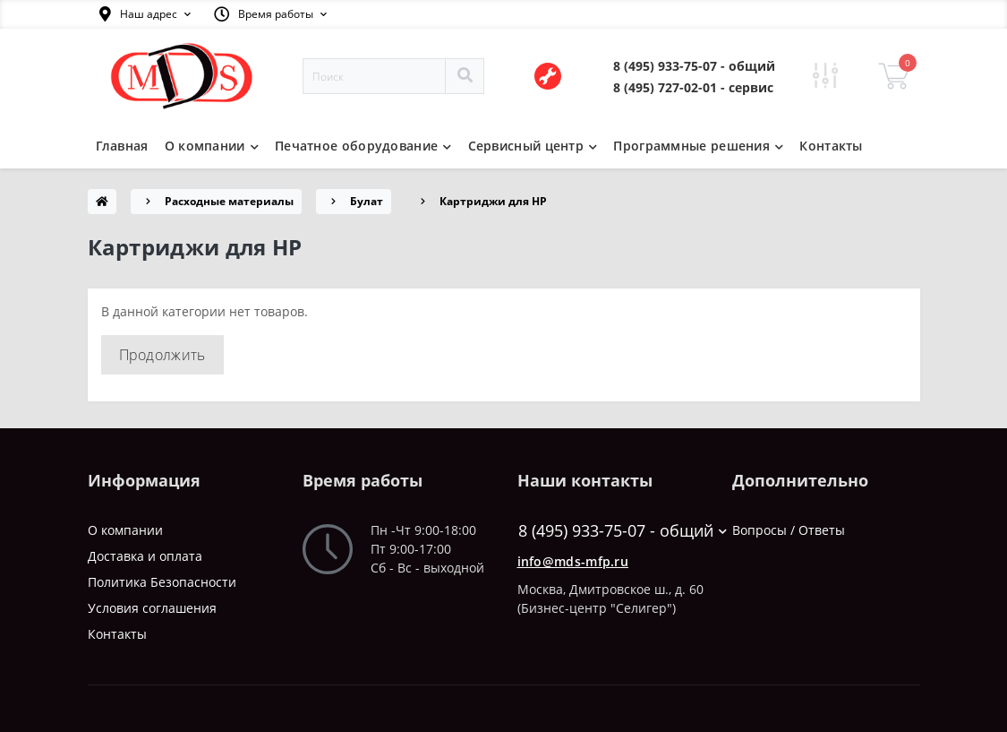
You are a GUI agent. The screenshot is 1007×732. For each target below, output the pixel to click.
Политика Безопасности (162, 581)
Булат (366, 201)
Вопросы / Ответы (788, 529)
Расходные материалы (229, 201)
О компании (125, 529)
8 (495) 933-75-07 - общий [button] (611, 531)
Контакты (830, 145)
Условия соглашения (152, 607)
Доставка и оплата (145, 555)
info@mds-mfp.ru (573, 561)
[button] (145, 14)
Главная (122, 145)
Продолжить (162, 355)
